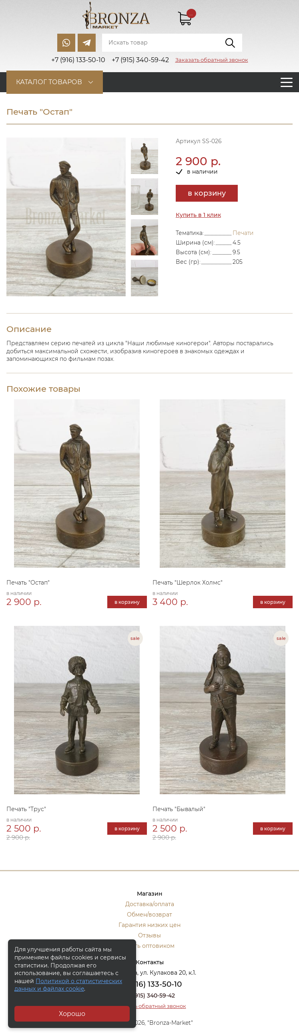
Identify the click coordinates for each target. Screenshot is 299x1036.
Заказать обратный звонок (211, 60)
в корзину (207, 193)
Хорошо (72, 1014)
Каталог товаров (49, 82)
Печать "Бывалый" (179, 809)
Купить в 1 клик (198, 215)
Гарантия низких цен (149, 925)
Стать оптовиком (149, 945)
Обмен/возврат (149, 914)
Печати (243, 233)
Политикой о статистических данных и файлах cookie (68, 985)
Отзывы (149, 935)
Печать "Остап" (28, 582)
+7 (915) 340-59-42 (149, 995)
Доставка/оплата (149, 904)
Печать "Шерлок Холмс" (188, 582)
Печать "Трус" (26, 809)
